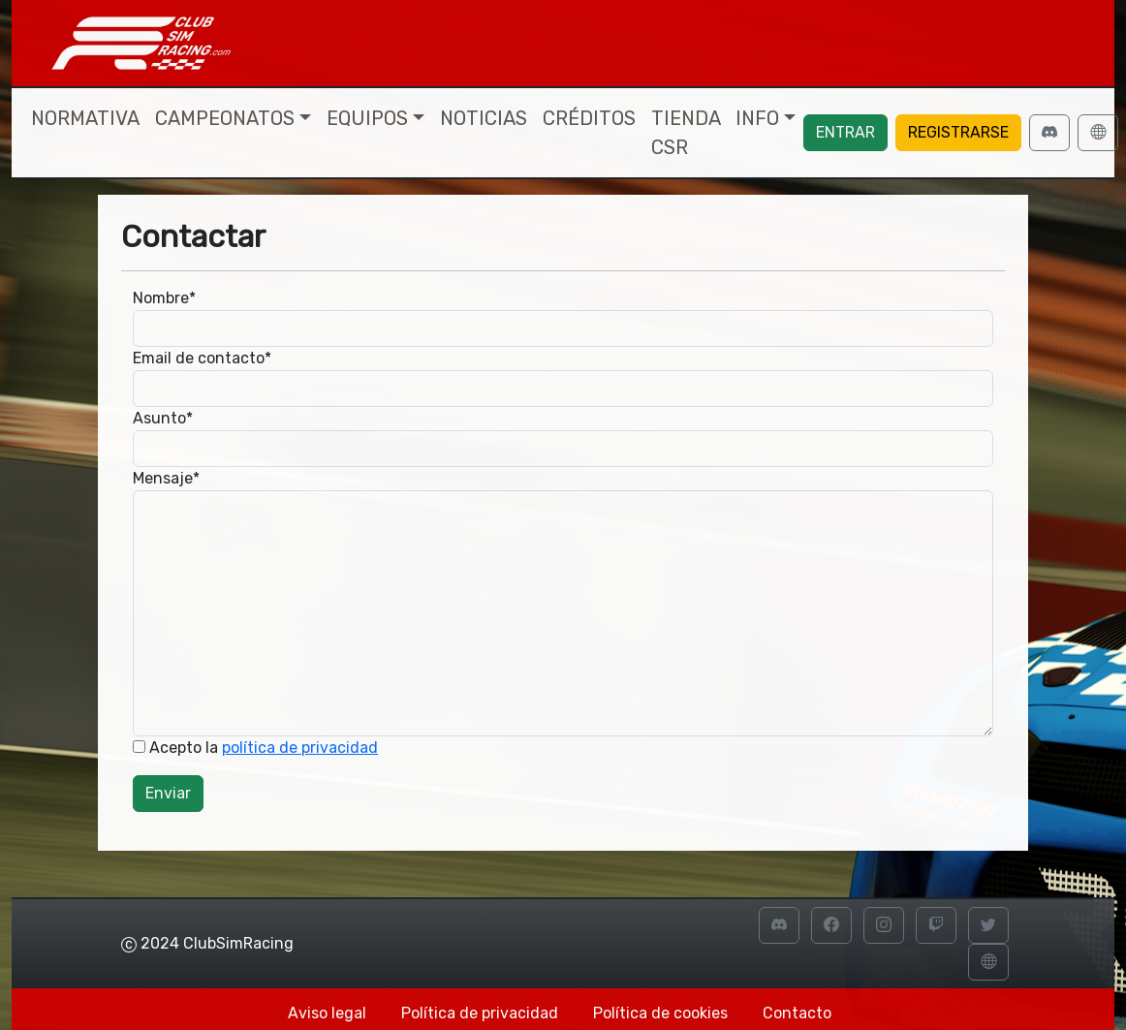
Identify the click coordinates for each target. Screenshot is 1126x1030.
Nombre (164, 298)
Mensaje (166, 478)
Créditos (589, 118)
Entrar (845, 132)
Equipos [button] (367, 118)
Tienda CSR (685, 133)
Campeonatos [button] (225, 118)
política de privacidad (300, 747)
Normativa (85, 118)
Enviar (168, 793)
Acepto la (255, 747)
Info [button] (757, 118)
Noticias (483, 118)
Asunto (163, 418)
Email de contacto (202, 358)
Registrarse (958, 132)
